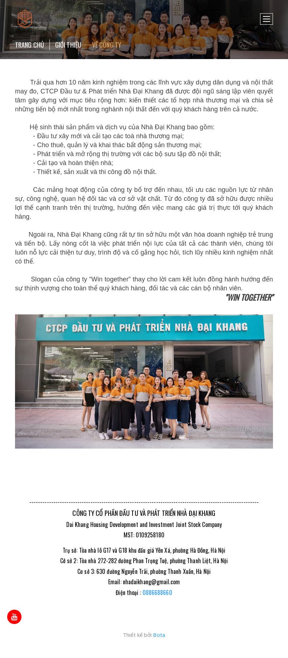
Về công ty (106, 44)
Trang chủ (29, 44)
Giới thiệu (68, 44)
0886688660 (157, 592)
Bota (159, 634)
